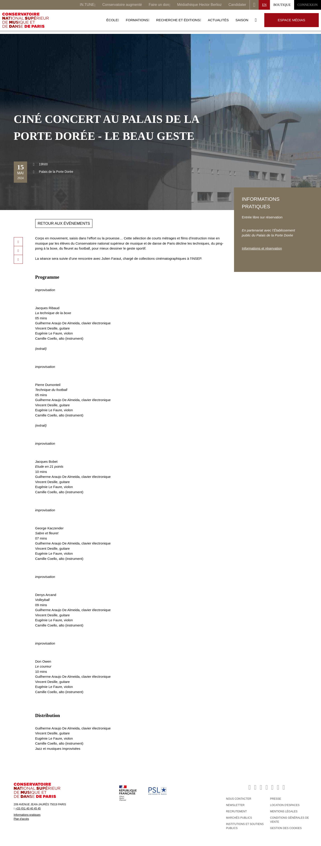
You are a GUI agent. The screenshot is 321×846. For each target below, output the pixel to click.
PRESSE (275, 798)
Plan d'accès (21, 818)
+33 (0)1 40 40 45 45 (28, 808)
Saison (241, 20)
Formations (137, 20)
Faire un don (159, 5)
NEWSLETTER (235, 805)
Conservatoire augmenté (122, 5)
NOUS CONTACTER (238, 798)
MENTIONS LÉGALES (284, 811)
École (112, 20)
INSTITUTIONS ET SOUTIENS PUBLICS (245, 826)
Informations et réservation (262, 248)
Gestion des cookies (286, 828)
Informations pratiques (27, 814)
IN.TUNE (88, 5)
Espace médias (291, 20)
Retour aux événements (64, 223)
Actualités (218, 20)
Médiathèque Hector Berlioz (199, 5)
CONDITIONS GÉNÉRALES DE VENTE (289, 819)
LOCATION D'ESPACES (285, 805)
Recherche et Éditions (178, 20)
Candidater (237, 5)
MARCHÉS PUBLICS (239, 817)
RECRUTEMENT (236, 811)
